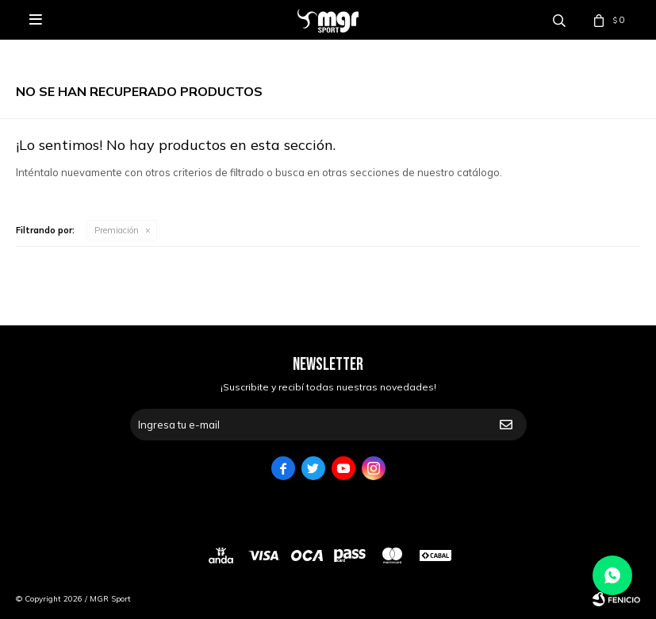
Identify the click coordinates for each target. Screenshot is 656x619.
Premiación (116, 230)
